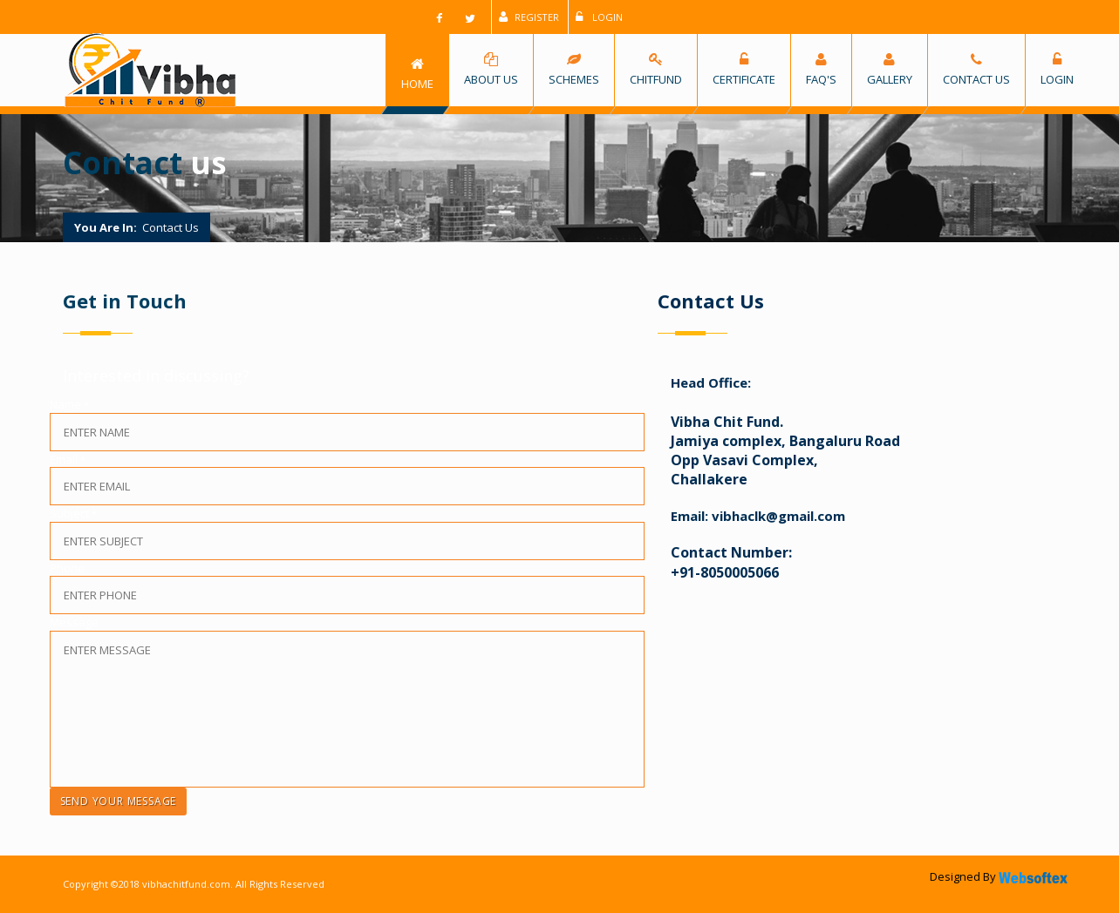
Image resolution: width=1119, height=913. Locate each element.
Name (68, 404)
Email (67, 459)
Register (529, 17)
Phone (66, 568)
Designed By (1000, 877)
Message (73, 622)
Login (599, 17)
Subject (72, 513)
